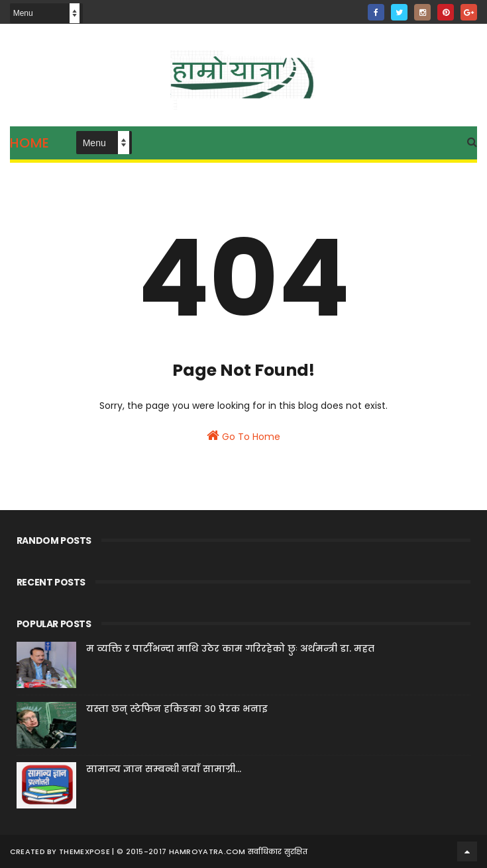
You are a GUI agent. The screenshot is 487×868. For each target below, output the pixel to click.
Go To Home (243, 436)
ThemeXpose (84, 851)
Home (30, 143)
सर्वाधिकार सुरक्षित (277, 851)
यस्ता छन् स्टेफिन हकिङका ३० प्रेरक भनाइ (177, 708)
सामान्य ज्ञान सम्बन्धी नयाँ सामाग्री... (163, 768)
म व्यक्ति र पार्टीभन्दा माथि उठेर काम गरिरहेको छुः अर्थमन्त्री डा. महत (230, 648)
